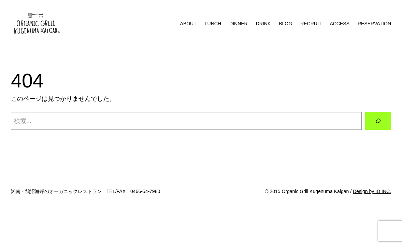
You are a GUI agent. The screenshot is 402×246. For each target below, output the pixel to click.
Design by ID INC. (372, 191)
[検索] (378, 121)
